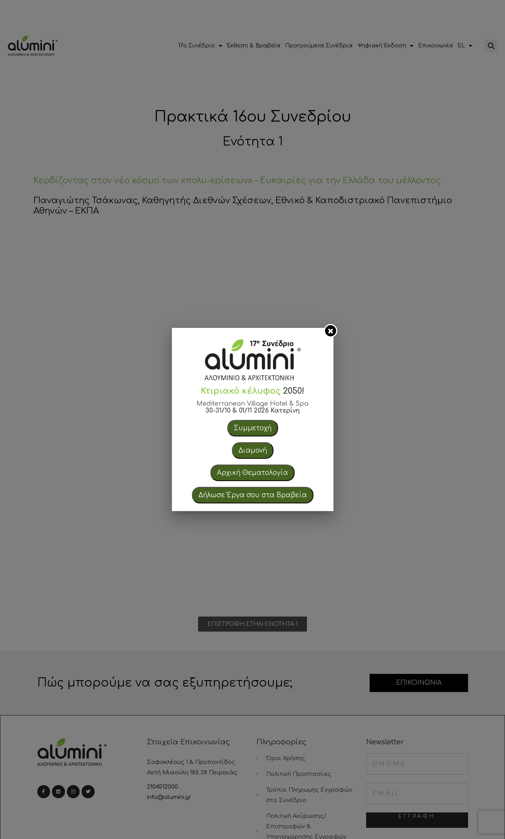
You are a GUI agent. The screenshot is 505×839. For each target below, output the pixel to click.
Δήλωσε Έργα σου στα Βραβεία (252, 495)
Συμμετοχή (253, 428)
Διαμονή (252, 450)
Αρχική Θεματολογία (252, 472)
